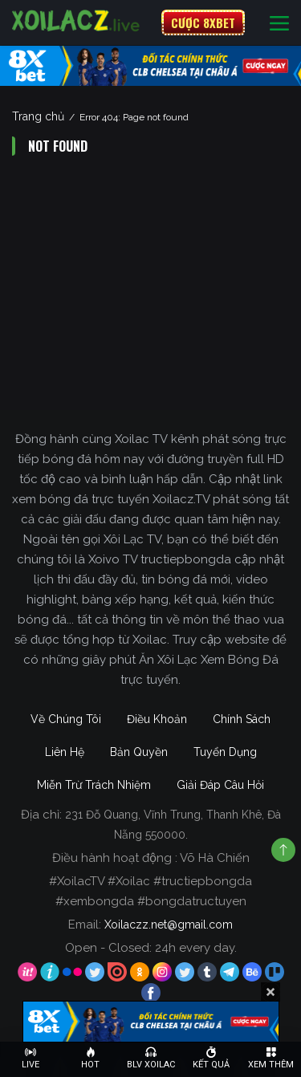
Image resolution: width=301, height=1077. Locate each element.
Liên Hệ (64, 752)
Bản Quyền (139, 752)
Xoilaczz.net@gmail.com (168, 924)
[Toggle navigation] (279, 22)
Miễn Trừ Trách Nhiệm (94, 784)
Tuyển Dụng (225, 752)
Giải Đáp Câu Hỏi (220, 784)
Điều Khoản (157, 719)
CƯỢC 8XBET (203, 22)
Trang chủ (38, 116)
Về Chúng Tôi (66, 719)
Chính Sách (241, 719)
